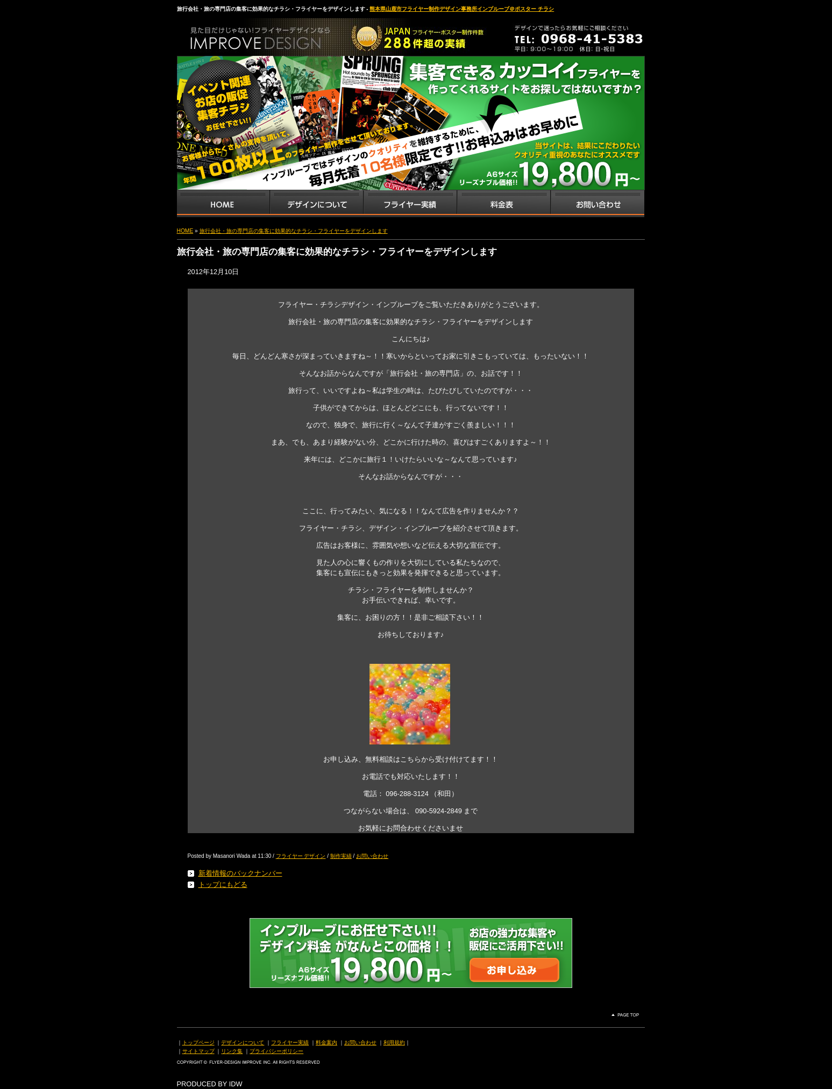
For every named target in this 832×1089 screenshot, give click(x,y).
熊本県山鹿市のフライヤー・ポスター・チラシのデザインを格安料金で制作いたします (289, 34)
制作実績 (341, 856)
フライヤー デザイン (301, 856)
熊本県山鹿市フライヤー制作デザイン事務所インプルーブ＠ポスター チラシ (461, 9)
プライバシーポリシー (276, 1051)
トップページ (198, 1042)
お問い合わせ (597, 203)
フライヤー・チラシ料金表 (503, 203)
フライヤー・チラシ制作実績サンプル (410, 203)
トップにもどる (222, 884)
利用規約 (394, 1042)
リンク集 (232, 1051)
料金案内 (326, 1042)
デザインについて (242, 1042)
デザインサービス (316, 203)
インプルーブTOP (223, 203)
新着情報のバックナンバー (240, 873)
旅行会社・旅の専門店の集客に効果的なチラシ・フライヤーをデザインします (294, 231)
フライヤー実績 (290, 1042)
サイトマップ (198, 1051)
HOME (185, 231)
